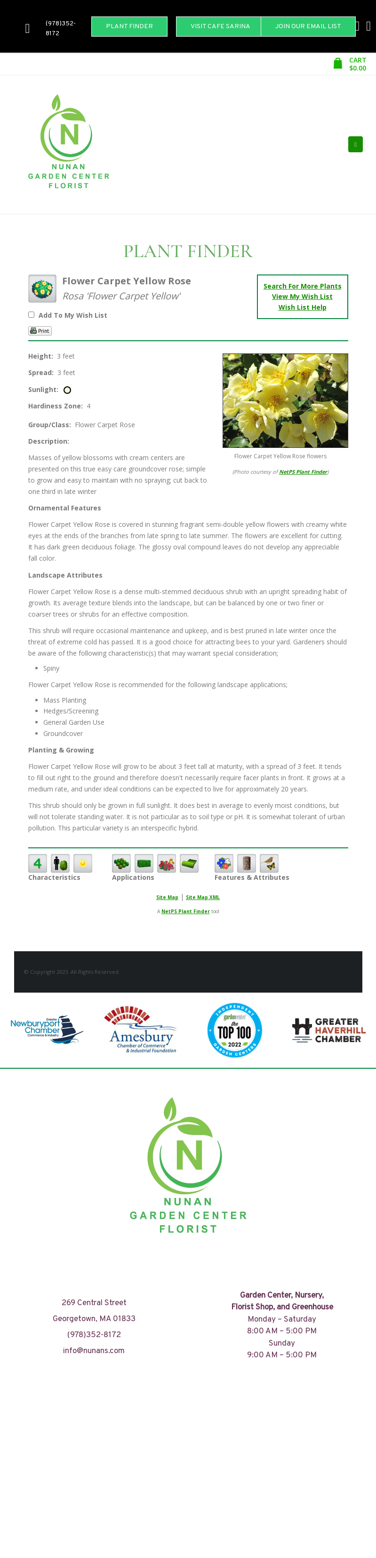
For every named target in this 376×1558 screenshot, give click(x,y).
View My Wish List (302, 296)
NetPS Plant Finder (303, 471)
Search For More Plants (303, 286)
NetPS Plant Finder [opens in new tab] (185, 911)
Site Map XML (203, 897)
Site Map (167, 897)
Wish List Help (303, 307)
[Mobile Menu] (355, 144)
